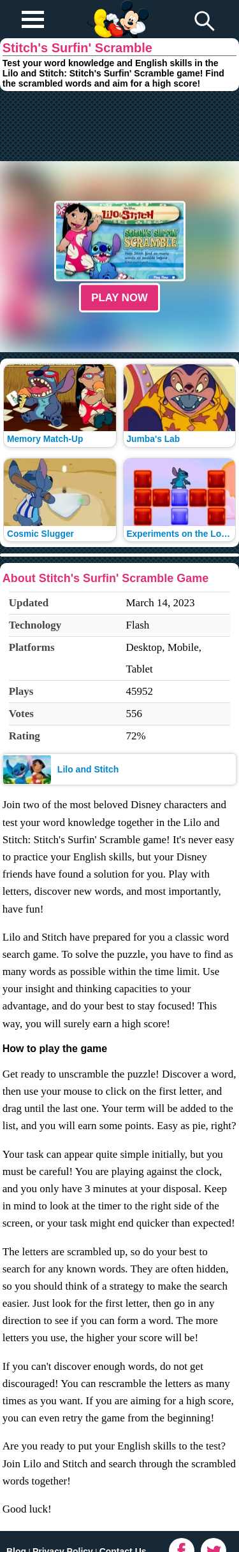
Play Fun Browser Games (116, 9)
